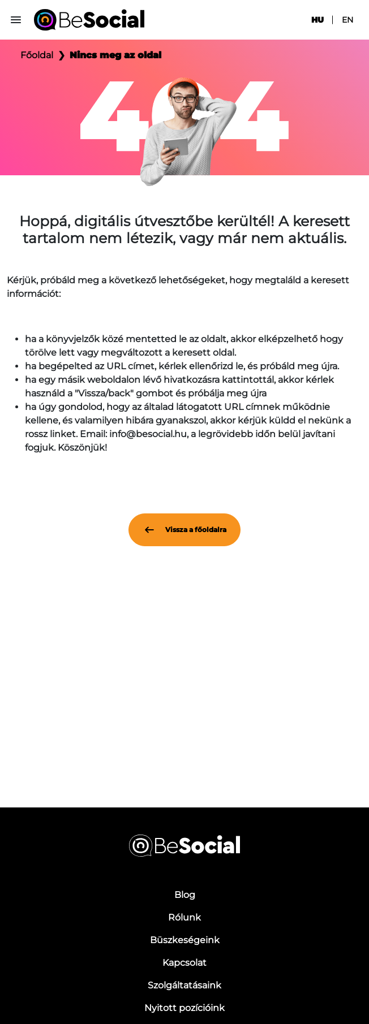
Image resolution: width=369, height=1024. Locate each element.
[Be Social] (89, 20)
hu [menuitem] (317, 20)
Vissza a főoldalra (184, 530)
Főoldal (36, 55)
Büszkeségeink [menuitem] (185, 940)
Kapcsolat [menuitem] (184, 962)
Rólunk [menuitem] (184, 917)
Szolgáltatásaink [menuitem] (184, 985)
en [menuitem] (347, 20)
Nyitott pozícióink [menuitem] (184, 1008)
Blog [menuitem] (184, 894)
